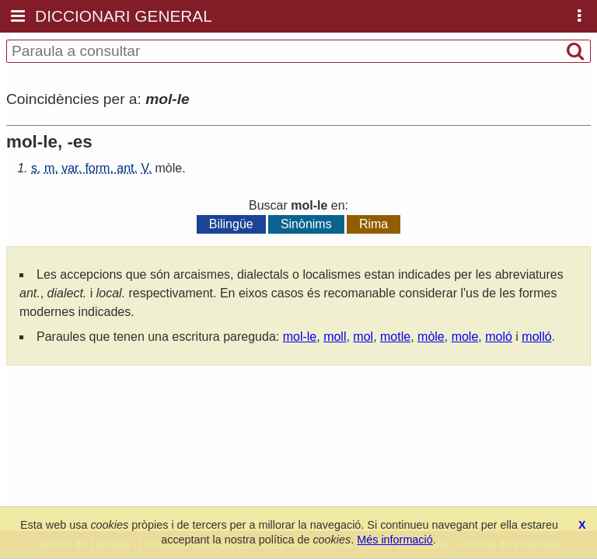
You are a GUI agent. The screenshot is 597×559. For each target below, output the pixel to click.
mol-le (300, 336)
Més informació (395, 539)
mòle (169, 168)
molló (536, 336)
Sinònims (306, 224)
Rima (373, 224)
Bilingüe (231, 224)
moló (498, 336)
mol (363, 336)
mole (465, 336)
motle (395, 336)
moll (334, 336)
